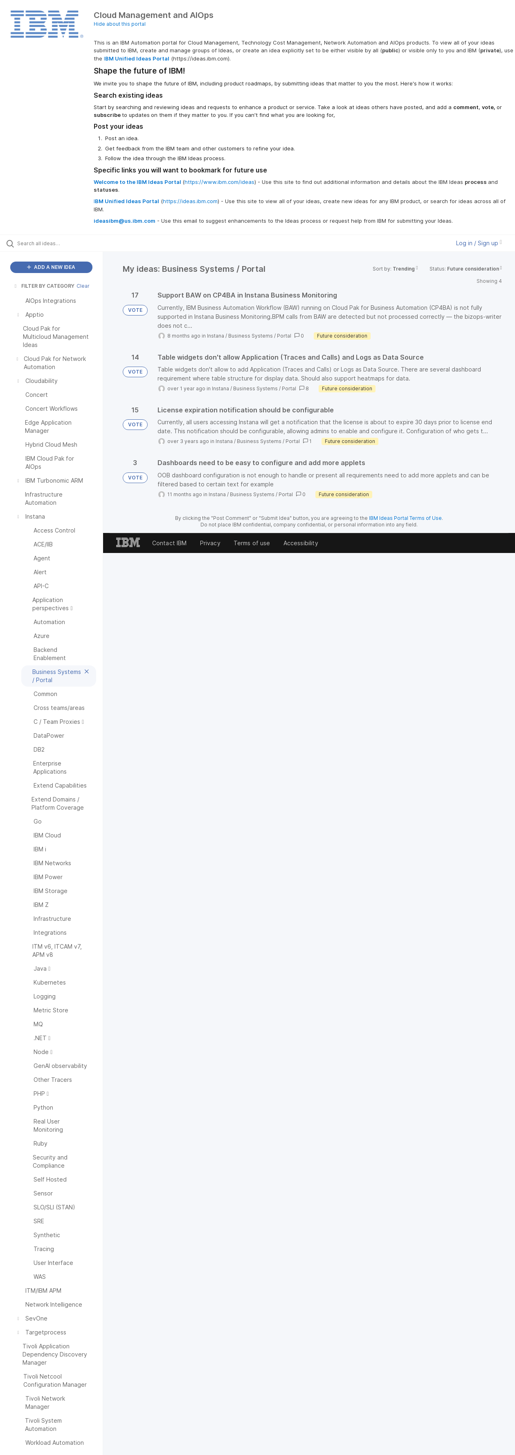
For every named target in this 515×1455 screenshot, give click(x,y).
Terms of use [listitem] (252, 542)
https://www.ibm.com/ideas (219, 182)
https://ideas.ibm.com (190, 201)
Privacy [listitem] (210, 542)
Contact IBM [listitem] (169, 542)
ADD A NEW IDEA (51, 267)
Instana (215, 336)
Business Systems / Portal (259, 336)
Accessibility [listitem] (300, 542)
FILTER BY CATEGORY (43, 286)
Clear (83, 286)
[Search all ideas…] (62, 243)
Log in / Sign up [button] (479, 243)
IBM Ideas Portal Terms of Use (405, 518)
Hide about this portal (120, 24)
